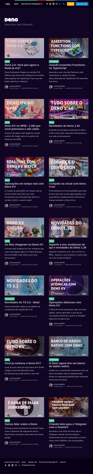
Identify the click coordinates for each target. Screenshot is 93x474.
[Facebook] (50, 4)
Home (16, 4)
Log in (70, 4)
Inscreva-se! (82, 4)
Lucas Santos (14, 86)
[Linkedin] (53, 4)
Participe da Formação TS (31, 4)
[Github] (57, 4)
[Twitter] (47, 4)
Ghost (33, 465)
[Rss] (60, 4)
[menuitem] (16, 4)
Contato (63, 462)
